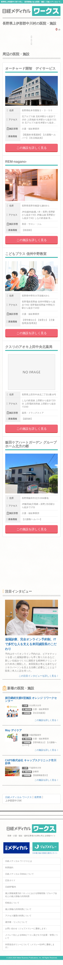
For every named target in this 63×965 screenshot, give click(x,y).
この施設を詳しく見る (31, 148)
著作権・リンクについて (16, 922)
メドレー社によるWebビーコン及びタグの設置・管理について (31, 936)
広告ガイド (10, 880)
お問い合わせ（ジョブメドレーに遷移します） (26, 928)
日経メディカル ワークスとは (18, 861)
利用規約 (9, 867)
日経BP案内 (10, 887)
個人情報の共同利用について (18, 909)
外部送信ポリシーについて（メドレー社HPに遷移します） (29, 946)
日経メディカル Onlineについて (19, 874)
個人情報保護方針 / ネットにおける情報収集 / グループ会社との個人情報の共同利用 (31, 894)
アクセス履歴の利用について (18, 915)
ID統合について (12, 903)
